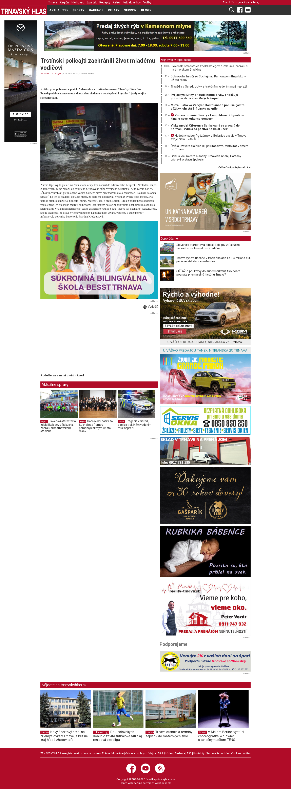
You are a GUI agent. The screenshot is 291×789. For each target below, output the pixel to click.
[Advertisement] (74, 343)
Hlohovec (78, 2)
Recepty (104, 2)
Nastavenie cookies (217, 753)
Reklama (180, 753)
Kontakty (198, 753)
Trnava (52, 2)
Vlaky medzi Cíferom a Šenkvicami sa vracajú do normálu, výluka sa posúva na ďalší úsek (205, 127)
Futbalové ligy (132, 2)
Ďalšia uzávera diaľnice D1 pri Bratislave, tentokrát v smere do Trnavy (209, 147)
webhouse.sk (163, 783)
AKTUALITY (46, 73)
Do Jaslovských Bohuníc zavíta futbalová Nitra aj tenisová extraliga (117, 736)
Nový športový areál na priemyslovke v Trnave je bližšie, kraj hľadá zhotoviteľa (64, 736)
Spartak (92, 2)
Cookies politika (241, 753)
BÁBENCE (96, 10)
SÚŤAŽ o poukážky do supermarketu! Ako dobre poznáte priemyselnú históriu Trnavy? (208, 272)
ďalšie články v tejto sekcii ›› (234, 167)
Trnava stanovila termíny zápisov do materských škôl (169, 734)
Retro (116, 2)
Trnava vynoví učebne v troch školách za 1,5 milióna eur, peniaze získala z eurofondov (213, 259)
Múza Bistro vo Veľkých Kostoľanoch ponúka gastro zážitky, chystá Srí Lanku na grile (208, 106)
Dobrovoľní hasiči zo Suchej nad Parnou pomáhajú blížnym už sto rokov (96, 426)
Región (64, 2)
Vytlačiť (150, 306)
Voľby (147, 2)
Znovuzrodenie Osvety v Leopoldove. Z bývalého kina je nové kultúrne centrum (207, 116)
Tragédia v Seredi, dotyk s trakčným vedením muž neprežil (134, 424)
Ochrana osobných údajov (140, 753)
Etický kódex (165, 753)
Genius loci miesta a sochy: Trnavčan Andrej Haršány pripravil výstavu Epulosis (206, 157)
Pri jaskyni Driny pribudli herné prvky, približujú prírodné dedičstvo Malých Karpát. (204, 96)
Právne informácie (112, 753)
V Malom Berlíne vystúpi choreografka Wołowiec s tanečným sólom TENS (221, 736)
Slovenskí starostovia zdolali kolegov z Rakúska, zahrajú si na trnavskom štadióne (58, 426)
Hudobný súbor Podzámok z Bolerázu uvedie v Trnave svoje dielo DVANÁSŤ (208, 137)
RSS (189, 753)
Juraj (255, 2)
